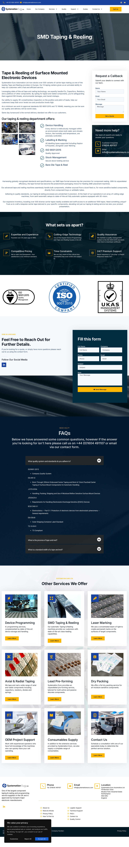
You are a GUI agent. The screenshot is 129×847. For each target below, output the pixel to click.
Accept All (41, 839)
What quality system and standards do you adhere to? (49, 461)
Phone (80, 355)
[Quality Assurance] (92, 236)
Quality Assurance (107, 234)
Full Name (81, 346)
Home (29, 9)
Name (97, 88)
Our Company (39, 9)
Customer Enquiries (110, 143)
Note (79, 372)
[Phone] (42, 786)
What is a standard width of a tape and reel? (45, 550)
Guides (85, 9)
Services (53, 9)
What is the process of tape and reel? (42, 540)
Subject (80, 364)
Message (98, 104)
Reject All (28, 839)
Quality (64, 9)
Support (74, 9)
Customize (14, 839)
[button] (64, 460)
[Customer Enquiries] (98, 144)
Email (97, 96)
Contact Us (97, 9)
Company (104, 346)
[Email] (98, 150)
